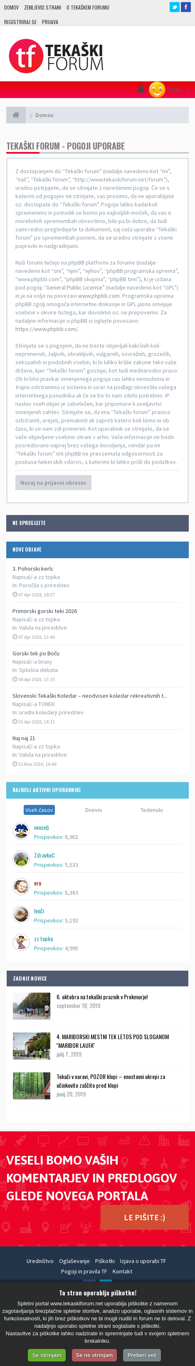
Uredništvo (40, 1261)
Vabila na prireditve (43, 627)
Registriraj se (20, 21)
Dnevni (93, 810)
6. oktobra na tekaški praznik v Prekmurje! (102, 996)
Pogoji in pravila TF (84, 1271)
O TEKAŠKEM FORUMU (88, 7)
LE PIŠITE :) (144, 1217)
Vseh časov (39, 810)
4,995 (71, 948)
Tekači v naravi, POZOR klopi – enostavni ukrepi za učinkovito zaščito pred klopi (111, 1080)
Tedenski (152, 810)
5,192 (71, 920)
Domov (11, 7)
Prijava (50, 21)
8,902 (71, 837)
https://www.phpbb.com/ (46, 329)
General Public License (74, 287)
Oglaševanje (74, 1261)
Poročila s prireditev (44, 585)
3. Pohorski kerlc (33, 568)
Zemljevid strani (42, 7)
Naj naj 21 (23, 738)
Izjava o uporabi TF (143, 1261)
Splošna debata (38, 670)
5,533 (71, 864)
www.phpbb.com (99, 295)
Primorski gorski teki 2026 (44, 611)
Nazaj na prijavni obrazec (53, 482)
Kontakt (122, 1271)
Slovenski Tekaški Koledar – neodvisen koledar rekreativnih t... (89, 695)
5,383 (71, 892)
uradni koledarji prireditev (51, 712)
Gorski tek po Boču (35, 653)
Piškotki (105, 1261)
